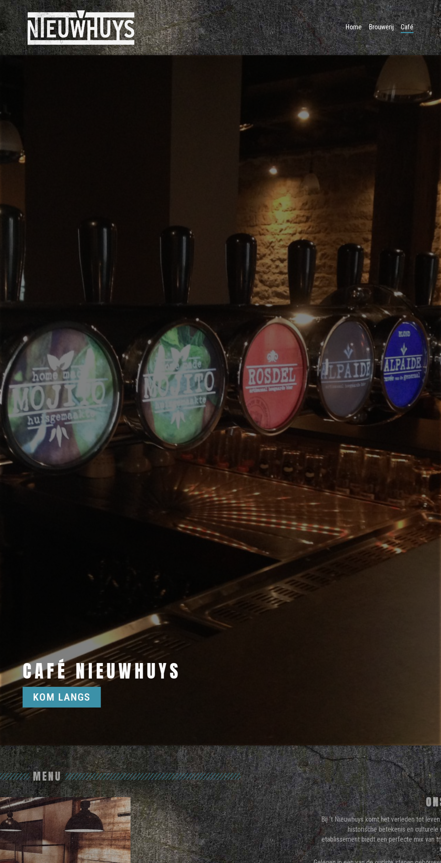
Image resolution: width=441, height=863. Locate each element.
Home (353, 27)
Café (407, 27)
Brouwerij (381, 27)
